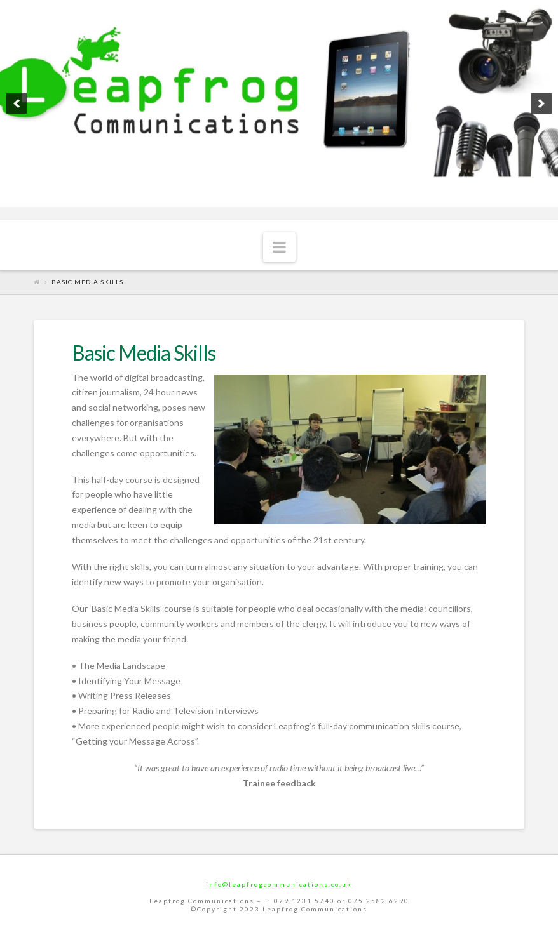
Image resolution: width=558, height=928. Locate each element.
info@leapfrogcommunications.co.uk (279, 884)
